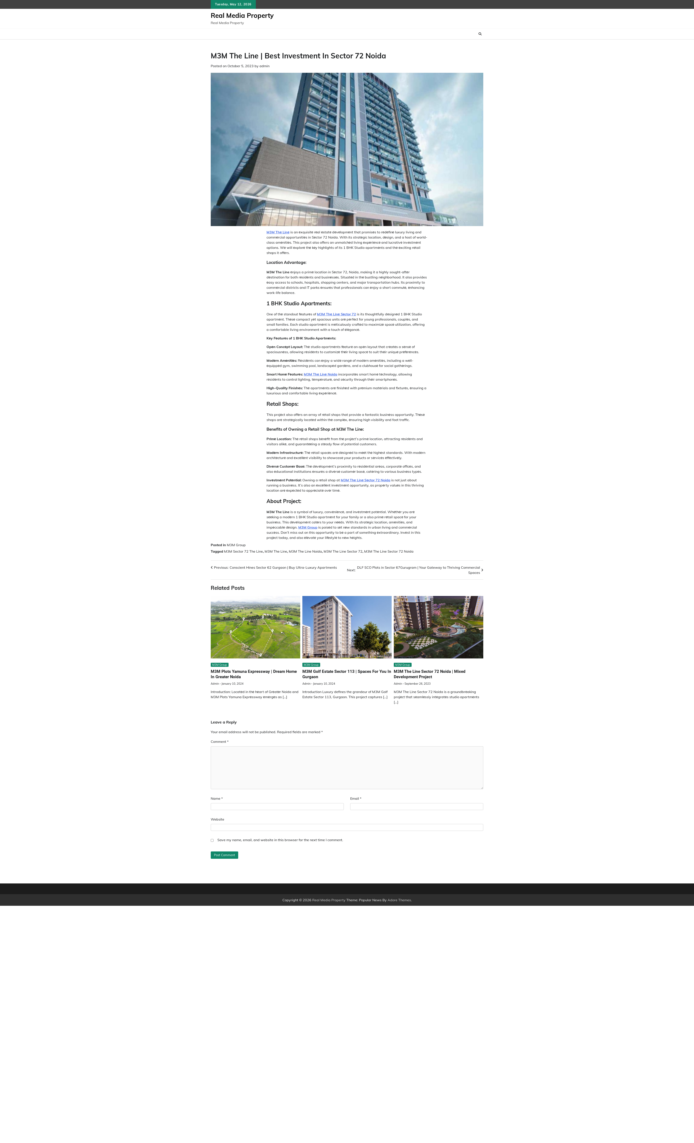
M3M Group (307, 527)
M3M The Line (276, 551)
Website (217, 819)
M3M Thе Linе (278, 232)
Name (217, 798)
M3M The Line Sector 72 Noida (389, 551)
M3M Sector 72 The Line (243, 551)
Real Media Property (242, 15)
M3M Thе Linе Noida (320, 374)
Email (355, 798)
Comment (220, 741)
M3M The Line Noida (305, 551)
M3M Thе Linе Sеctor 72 (336, 314)
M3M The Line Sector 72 (343, 551)
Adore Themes (399, 900)
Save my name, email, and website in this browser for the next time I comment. (280, 840)
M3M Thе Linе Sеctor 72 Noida (366, 480)
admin (264, 66)
